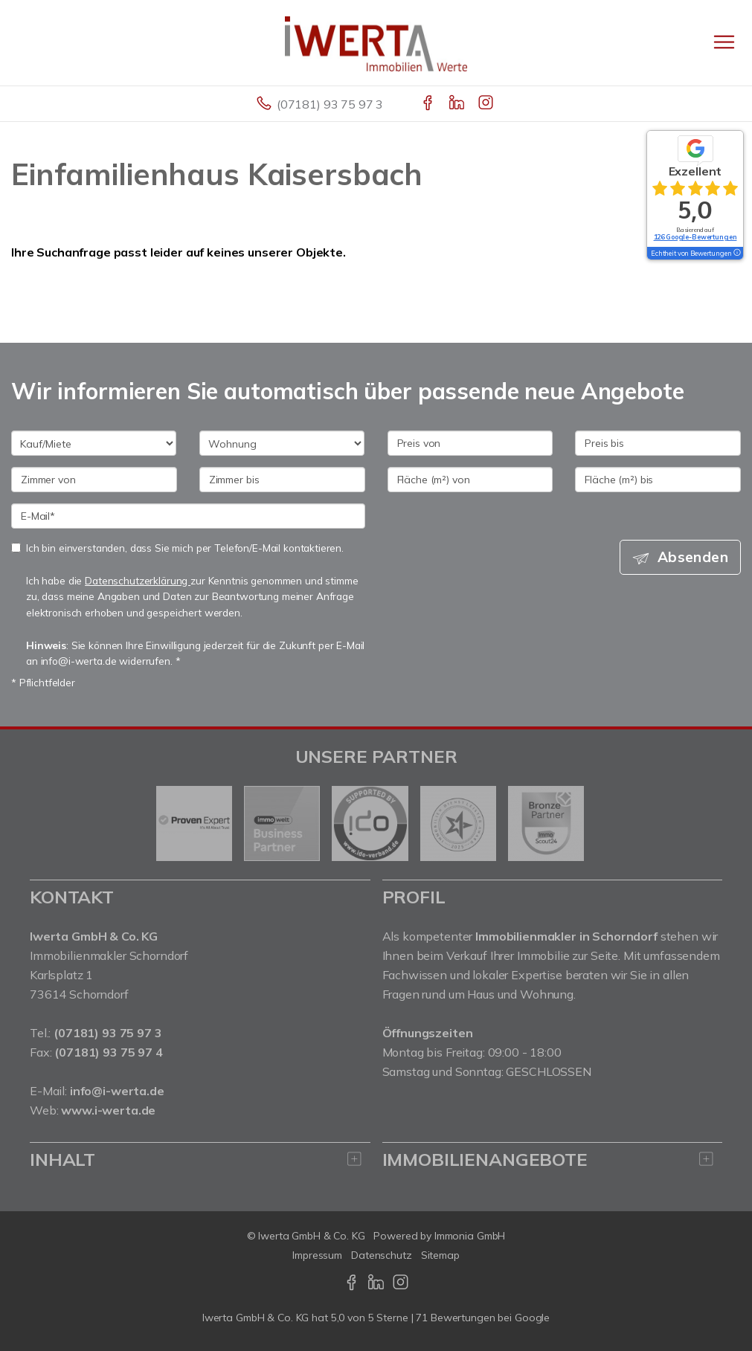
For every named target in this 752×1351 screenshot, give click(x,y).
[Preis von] (470, 443)
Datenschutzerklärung (137, 580)
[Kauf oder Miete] (93, 443)
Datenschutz (381, 1255)
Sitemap (440, 1255)
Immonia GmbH (470, 1235)
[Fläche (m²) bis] (658, 479)
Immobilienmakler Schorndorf (109, 955)
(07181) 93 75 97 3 (330, 104)
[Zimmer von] (94, 479)
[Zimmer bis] (282, 479)
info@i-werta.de (117, 1090)
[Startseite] (376, 42)
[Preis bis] (658, 443)
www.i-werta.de (108, 1110)
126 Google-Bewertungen (695, 237)
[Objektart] (281, 443)
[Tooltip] (736, 253)
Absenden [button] (693, 557)
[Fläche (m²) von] (470, 479)
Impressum (317, 1255)
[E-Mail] (188, 516)
